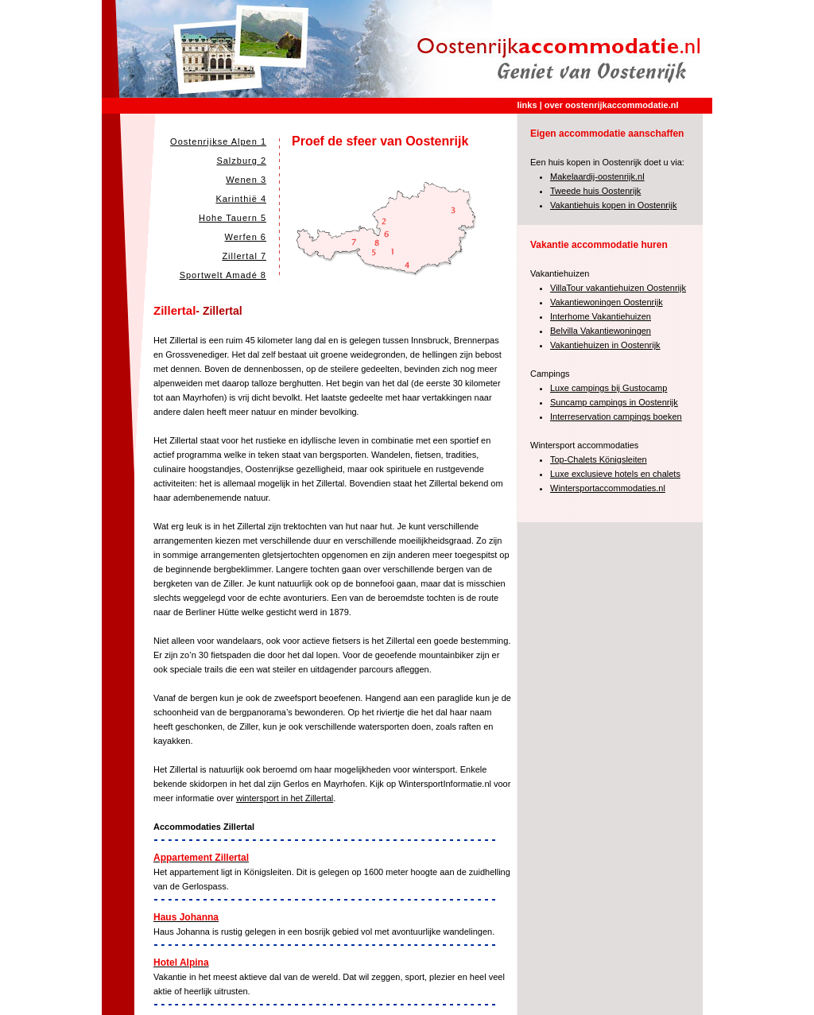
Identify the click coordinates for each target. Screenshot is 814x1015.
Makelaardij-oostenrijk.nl (597, 176)
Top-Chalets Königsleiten (598, 459)
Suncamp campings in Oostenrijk (614, 402)
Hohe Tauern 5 (232, 218)
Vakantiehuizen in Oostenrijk (605, 345)
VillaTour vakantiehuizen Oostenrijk (618, 287)
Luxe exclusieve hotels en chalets (615, 473)
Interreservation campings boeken (616, 416)
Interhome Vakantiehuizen (600, 316)
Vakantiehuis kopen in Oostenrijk (613, 205)
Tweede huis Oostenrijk (595, 191)
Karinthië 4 (240, 198)
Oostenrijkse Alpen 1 (218, 141)
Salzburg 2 (241, 160)
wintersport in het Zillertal (284, 798)
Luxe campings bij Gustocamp (608, 388)
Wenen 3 (246, 179)
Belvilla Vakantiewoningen (600, 330)
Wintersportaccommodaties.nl (607, 488)
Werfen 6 (245, 237)
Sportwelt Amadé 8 (223, 275)
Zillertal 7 (244, 256)
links (527, 105)
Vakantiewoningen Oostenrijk (606, 302)
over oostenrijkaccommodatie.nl (612, 105)
